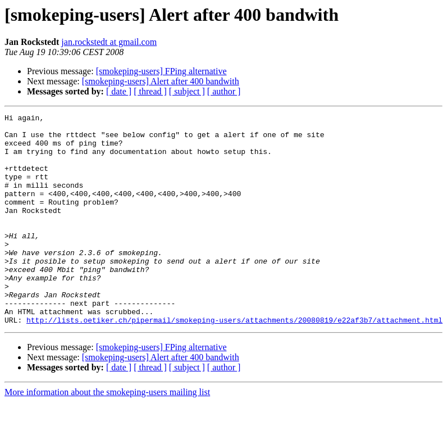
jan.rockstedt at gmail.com (109, 42)
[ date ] (118, 91)
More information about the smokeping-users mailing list (107, 434)
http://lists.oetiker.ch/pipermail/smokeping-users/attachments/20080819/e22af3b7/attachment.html (234, 362)
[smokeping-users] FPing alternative (161, 71)
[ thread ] (150, 91)
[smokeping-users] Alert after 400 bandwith (160, 81)
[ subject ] (187, 91)
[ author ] (224, 91)
